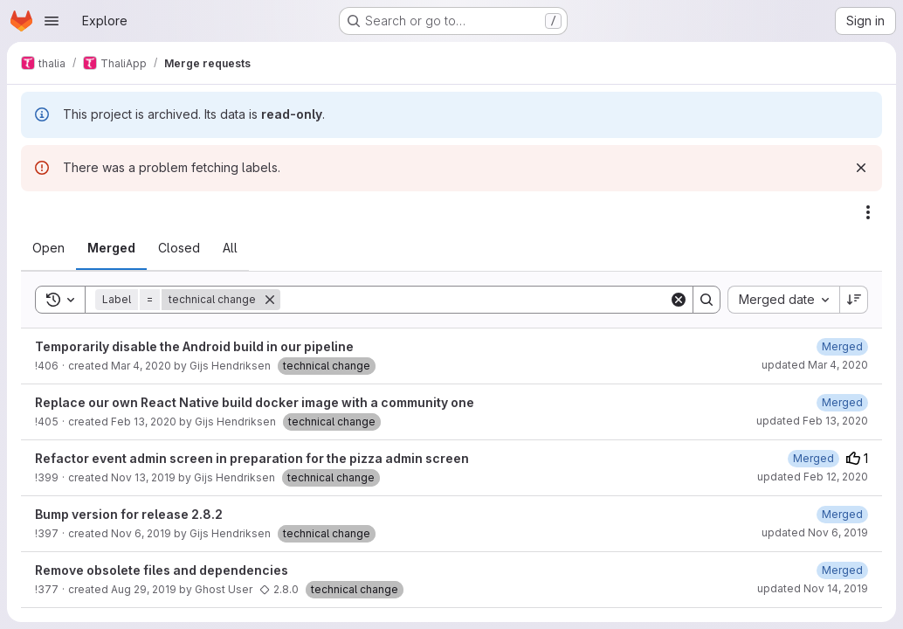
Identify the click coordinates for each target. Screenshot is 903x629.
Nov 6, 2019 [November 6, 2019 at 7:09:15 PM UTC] (141, 533)
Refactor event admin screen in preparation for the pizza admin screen (252, 458)
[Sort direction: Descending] (854, 300)
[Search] (474, 299)
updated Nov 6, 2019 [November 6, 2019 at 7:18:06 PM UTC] (815, 532)
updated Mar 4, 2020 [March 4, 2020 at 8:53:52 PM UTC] (815, 364)
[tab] (48, 248)
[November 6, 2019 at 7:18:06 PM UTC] (842, 514)
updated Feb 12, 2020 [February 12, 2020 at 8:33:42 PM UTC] (812, 476)
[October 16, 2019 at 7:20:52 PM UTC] (842, 570)
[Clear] (678, 299)
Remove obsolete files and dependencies (161, 570)
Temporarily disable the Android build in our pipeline (194, 346)
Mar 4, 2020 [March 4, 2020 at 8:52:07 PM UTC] (141, 365)
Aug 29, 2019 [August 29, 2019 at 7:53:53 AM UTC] (143, 589)
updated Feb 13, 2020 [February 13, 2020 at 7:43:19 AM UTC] (812, 420)
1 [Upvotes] (857, 458)
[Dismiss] (861, 167)
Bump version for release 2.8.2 (129, 514)
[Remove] (269, 299)
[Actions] (868, 212)
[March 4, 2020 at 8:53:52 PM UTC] (842, 346)
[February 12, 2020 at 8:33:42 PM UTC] (813, 458)
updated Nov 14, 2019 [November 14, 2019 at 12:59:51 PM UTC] (812, 588)
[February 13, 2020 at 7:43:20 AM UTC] (842, 402)
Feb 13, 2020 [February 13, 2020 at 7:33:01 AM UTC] (143, 421)
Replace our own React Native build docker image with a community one (254, 402)
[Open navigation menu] (51, 21)
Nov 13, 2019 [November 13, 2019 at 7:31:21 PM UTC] (143, 477)
